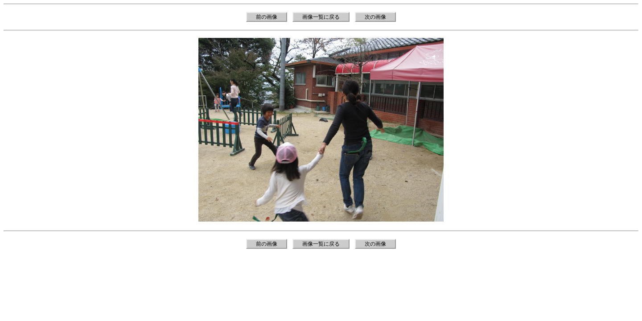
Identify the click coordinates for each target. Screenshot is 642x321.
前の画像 (266, 17)
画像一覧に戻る (321, 17)
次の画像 (375, 17)
